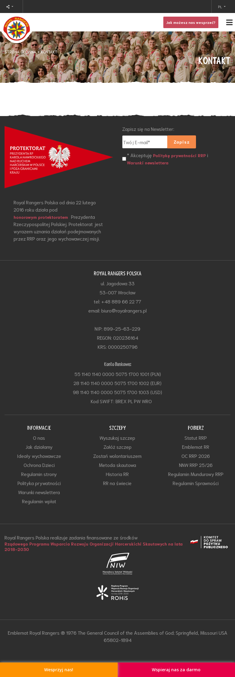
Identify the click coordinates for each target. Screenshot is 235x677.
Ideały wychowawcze (39, 455)
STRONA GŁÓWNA (20, 51)
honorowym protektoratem (41, 217)
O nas (39, 437)
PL (220, 6)
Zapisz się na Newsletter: (148, 128)
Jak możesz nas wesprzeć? (190, 22)
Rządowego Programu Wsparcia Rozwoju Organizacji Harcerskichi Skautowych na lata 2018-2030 (94, 546)
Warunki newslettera (147, 162)
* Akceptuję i (167, 159)
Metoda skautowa (117, 465)
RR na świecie (117, 483)
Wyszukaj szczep (117, 437)
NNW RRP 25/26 (196, 465)
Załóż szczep (117, 446)
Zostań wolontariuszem (117, 455)
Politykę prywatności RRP (179, 155)
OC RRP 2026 (195, 455)
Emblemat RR (195, 446)
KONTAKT (49, 51)
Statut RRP (195, 437)
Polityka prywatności (39, 483)
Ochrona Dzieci (39, 465)
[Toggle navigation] (117, 22)
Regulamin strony (39, 474)
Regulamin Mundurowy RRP (196, 474)
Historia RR (117, 474)
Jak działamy (39, 446)
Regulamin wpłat (39, 501)
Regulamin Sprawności (196, 483)
